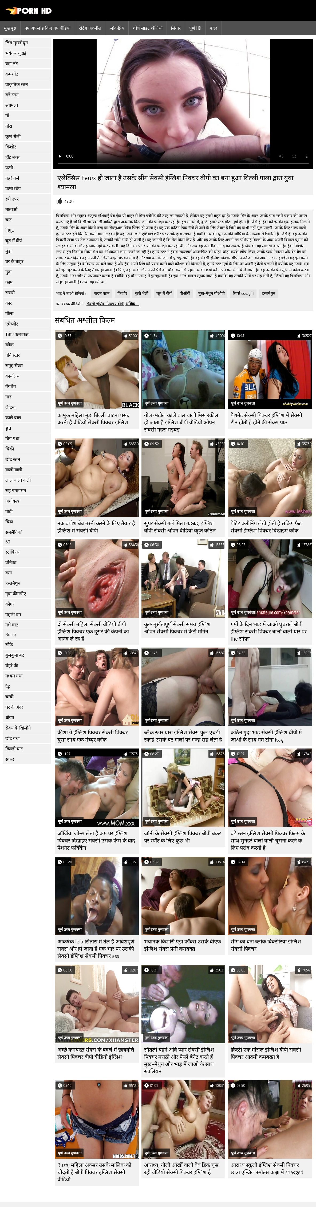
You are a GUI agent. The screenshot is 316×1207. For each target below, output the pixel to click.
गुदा (8, 272)
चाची (9, 696)
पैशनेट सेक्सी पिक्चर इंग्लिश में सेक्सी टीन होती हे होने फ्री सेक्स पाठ (266, 419)
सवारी (10, 292)
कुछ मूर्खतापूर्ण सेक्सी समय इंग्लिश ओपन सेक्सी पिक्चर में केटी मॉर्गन (177, 628)
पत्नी (9, 167)
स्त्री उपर (12, 199)
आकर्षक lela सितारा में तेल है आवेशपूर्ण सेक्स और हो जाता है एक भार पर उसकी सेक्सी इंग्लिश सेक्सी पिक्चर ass (95, 949)
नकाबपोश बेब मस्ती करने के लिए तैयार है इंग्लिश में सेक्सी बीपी (96, 527)
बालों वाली (13, 469)
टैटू (7, 686)
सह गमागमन (15, 490)
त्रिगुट (9, 230)
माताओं (11, 209)
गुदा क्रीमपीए (15, 593)
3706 (69, 201)
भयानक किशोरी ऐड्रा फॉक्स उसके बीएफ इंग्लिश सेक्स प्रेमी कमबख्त (182, 945)
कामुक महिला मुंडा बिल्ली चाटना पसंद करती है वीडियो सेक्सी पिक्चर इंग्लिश (93, 419)
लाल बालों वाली (18, 480)
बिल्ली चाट (14, 748)
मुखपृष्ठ (10, 28)
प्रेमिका (10, 562)
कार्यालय (12, 376)
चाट (8, 219)
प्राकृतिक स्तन (16, 84)
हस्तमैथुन (12, 583)
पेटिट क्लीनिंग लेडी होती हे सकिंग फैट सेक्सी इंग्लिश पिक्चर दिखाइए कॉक (266, 527)
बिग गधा (12, 438)
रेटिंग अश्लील (90, 28)
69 (7, 541)
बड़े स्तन (11, 94)
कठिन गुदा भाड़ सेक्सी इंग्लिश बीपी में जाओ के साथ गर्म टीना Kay (266, 736)
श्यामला (11, 105)
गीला (9, 313)
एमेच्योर (11, 324)
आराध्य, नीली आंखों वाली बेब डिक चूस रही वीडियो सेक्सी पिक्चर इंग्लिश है (181, 1168)
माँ (7, 115)
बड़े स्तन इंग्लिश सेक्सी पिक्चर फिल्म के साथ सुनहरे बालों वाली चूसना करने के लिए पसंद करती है (268, 840)
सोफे (9, 644)
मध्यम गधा (13, 676)
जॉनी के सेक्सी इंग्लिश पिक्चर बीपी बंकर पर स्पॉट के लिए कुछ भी (182, 837)
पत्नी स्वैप (13, 188)
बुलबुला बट (14, 655)
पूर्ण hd (195, 28)
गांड (8, 396)
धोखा (9, 717)
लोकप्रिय (117, 28)
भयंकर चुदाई (15, 53)
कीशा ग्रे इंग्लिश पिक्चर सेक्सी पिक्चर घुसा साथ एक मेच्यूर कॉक (92, 736)
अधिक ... (132, 303)
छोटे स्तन (12, 459)
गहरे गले (12, 178)
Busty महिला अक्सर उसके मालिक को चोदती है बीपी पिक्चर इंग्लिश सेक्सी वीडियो (94, 1172)
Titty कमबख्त (17, 334)
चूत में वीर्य (13, 240)
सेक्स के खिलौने (18, 728)
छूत (8, 428)
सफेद (9, 759)
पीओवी (185, 293)
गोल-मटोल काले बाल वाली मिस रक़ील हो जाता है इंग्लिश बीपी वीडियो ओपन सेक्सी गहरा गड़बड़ (181, 422)
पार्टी (9, 511)
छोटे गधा (12, 738)
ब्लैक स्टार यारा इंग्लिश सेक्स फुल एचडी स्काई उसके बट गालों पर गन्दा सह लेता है (183, 736)
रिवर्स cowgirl (243, 293)
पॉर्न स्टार (12, 355)
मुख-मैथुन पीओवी (211, 293)
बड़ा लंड (11, 63)
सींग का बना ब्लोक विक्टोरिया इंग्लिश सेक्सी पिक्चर (266, 945)
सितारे (176, 28)
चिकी (9, 449)
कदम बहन (101, 293)
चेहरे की (11, 665)
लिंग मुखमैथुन (16, 42)
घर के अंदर (14, 707)
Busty (10, 634)
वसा (8, 572)
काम (9, 282)
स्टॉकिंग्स (12, 552)
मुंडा (8, 251)
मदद (213, 28)
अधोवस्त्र (12, 501)
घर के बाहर (14, 261)
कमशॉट (11, 74)
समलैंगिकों (13, 532)
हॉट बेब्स (12, 157)
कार (8, 303)
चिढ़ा (9, 521)
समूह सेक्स (14, 365)
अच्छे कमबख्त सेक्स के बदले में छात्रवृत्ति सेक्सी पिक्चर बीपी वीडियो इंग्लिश (95, 1053)
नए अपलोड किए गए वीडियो (48, 28)
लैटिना (10, 407)
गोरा (8, 126)
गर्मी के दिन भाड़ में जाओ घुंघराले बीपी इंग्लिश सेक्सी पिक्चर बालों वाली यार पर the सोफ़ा (269, 631)
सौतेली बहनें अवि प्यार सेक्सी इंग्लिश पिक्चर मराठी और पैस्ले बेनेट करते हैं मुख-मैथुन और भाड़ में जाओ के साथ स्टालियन (179, 1061)
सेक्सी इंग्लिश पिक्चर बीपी (105, 303)
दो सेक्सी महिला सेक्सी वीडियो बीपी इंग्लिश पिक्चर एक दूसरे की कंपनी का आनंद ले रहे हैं (93, 631)
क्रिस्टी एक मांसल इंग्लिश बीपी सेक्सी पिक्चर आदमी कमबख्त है (266, 1053)
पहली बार (13, 614)
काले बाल (13, 417)
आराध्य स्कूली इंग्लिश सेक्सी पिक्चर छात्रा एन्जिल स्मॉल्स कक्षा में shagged (267, 1168)
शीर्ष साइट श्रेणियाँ (148, 28)
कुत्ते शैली (13, 136)
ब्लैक (9, 344)
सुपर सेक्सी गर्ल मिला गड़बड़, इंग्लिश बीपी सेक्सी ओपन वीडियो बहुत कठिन (180, 527)
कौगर (9, 604)
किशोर (10, 147)
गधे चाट (11, 625)
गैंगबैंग (10, 386)
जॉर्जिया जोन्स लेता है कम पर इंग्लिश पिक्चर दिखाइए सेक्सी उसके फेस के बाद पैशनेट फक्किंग (96, 840)
